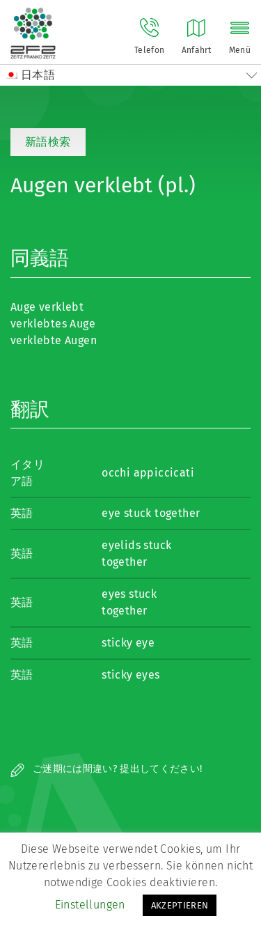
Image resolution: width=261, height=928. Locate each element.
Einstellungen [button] (90, 904)
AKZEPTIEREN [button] (180, 905)
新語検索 (48, 141)
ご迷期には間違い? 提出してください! (106, 769)
